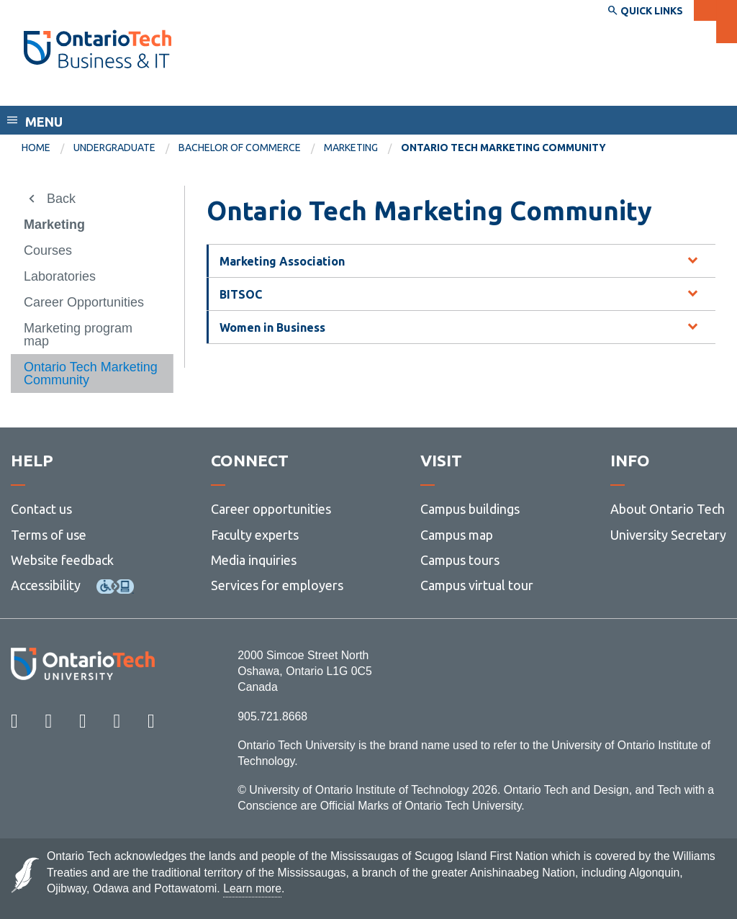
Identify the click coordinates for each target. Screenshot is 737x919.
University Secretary (668, 535)
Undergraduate (114, 147)
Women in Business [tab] (272, 327)
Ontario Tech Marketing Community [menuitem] (503, 147)
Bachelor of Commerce (239, 147)
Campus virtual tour (476, 585)
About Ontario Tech (667, 509)
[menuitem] (47, 148)
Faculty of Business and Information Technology (182, 92)
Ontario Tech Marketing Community (91, 373)
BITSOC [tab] (241, 294)
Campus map (456, 535)
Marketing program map (78, 334)
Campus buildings (470, 509)
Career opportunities (271, 509)
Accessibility (46, 585)
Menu (44, 121)
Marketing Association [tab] (282, 261)
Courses (48, 250)
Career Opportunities (84, 302)
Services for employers (277, 585)
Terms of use (48, 535)
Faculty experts (255, 535)
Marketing (351, 147)
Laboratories (60, 276)
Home (36, 147)
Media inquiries (254, 560)
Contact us (41, 509)
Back (61, 198)
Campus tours (459, 560)
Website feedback (62, 560)
